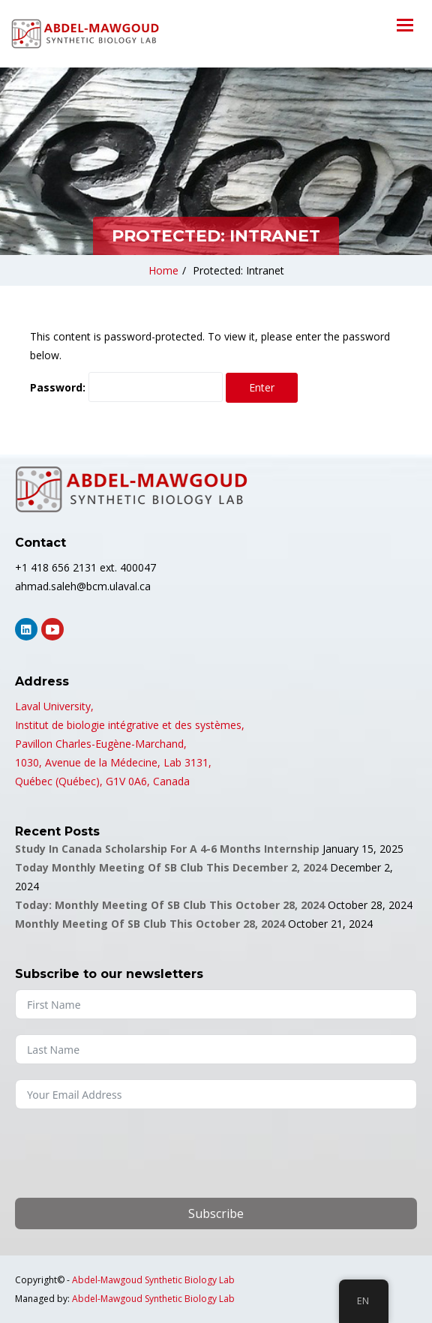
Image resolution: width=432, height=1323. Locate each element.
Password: (126, 387)
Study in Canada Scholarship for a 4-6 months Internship (167, 849)
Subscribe (216, 1213)
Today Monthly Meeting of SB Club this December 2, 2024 (171, 867)
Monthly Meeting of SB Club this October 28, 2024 (150, 923)
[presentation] (129, 1153)
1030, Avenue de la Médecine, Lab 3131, (113, 762)
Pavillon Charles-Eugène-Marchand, (101, 743)
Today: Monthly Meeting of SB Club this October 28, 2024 (170, 905)
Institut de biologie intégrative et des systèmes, (129, 725)
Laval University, (54, 706)
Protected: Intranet (238, 270)
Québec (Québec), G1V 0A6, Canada (102, 781)
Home (163, 270)
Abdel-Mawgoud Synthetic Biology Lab (153, 1280)
